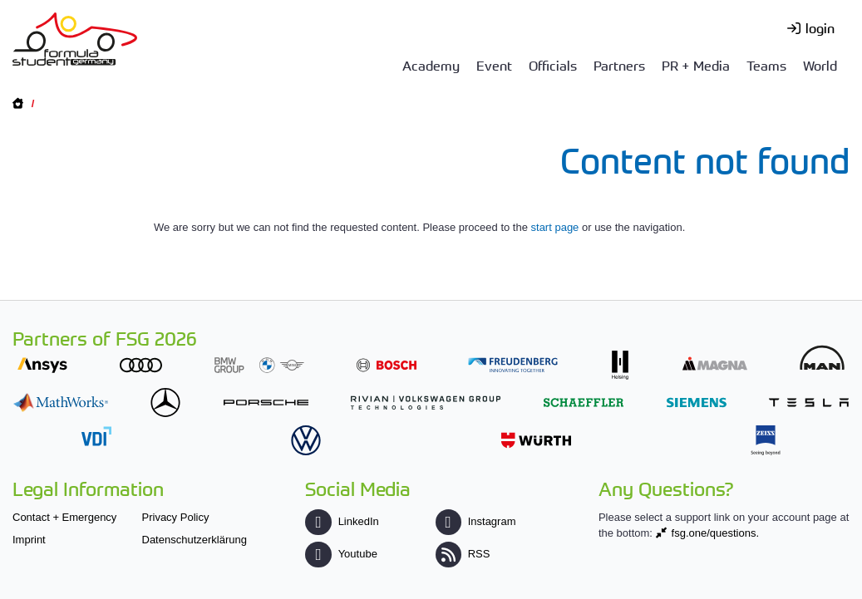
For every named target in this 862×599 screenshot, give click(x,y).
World (820, 64)
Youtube (341, 553)
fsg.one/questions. (716, 533)
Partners (619, 64)
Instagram (476, 521)
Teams (766, 64)
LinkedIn (341, 521)
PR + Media (696, 64)
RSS (463, 553)
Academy (431, 64)
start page (555, 227)
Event (494, 64)
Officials (553, 64)
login (820, 27)
